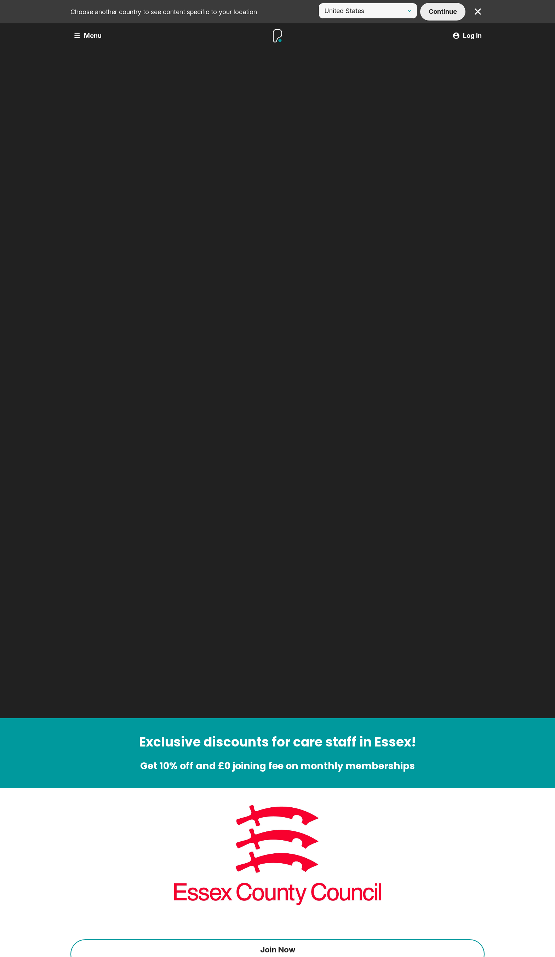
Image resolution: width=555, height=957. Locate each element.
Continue (443, 11)
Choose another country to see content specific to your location (163, 12)
